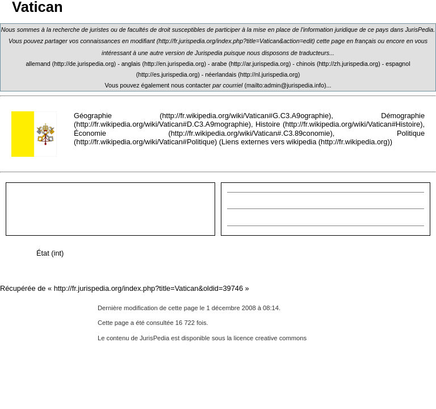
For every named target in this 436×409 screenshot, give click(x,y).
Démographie (403, 115)
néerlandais (220, 74)
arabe (219, 63)
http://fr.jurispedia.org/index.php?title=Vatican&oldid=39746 (148, 288)
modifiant (143, 40)
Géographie (93, 115)
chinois (305, 63)
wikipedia (302, 141)
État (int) (50, 253)
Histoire (267, 124)
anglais (131, 63)
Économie (90, 133)
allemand (38, 63)
